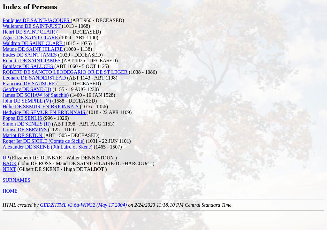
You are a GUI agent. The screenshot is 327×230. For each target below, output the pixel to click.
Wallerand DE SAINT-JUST (32, 26)
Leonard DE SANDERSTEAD (35, 77)
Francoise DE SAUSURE (29, 83)
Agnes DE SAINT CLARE (31, 37)
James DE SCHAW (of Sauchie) (36, 95)
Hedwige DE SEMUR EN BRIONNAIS (45, 112)
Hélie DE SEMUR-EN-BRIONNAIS (41, 106)
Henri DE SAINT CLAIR (30, 31)
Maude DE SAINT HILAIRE (33, 49)
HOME (10, 191)
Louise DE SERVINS (25, 129)
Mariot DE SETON (23, 135)
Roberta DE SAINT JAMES (32, 60)
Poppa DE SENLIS (23, 118)
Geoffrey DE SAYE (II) (27, 89)
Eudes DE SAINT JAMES (30, 54)
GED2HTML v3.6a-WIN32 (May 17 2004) (83, 205)
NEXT (9, 169)
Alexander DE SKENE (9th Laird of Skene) (48, 147)
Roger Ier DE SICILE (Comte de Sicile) (44, 141)
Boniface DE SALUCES (28, 66)
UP (6, 157)
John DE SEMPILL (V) (27, 100)
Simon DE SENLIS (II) (27, 123)
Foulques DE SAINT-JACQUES (37, 20)
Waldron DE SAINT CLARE (33, 43)
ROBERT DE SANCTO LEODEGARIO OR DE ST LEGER (66, 72)
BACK (10, 163)
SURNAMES (16, 180)
